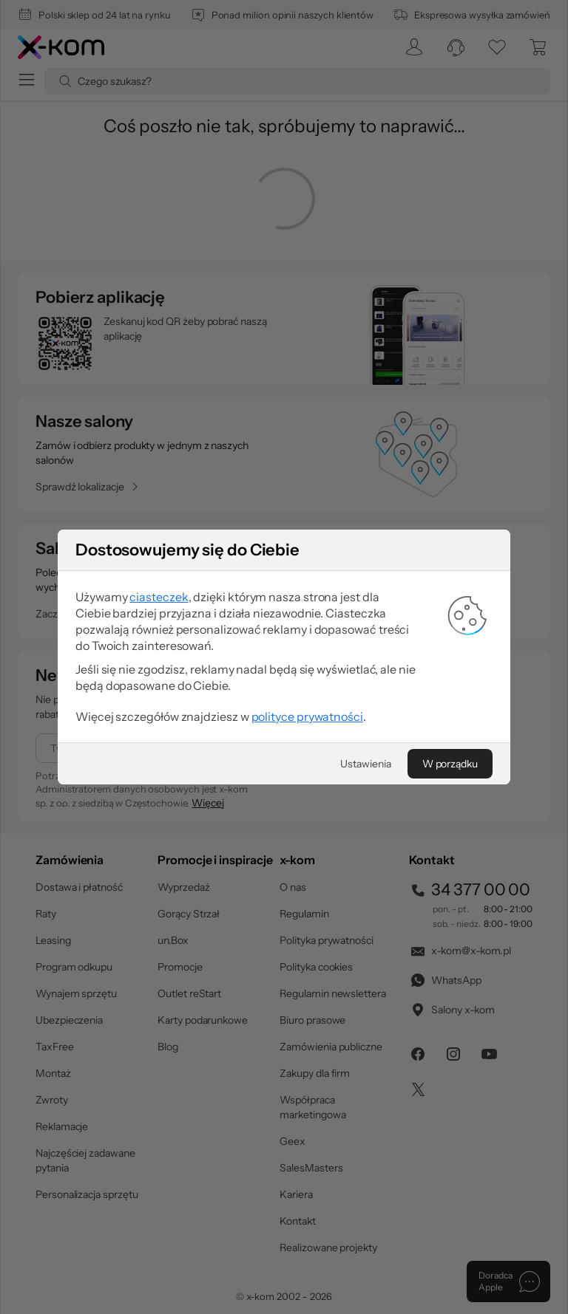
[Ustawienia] (365, 764)
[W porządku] (450, 764)
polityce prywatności (307, 716)
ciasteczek (158, 596)
